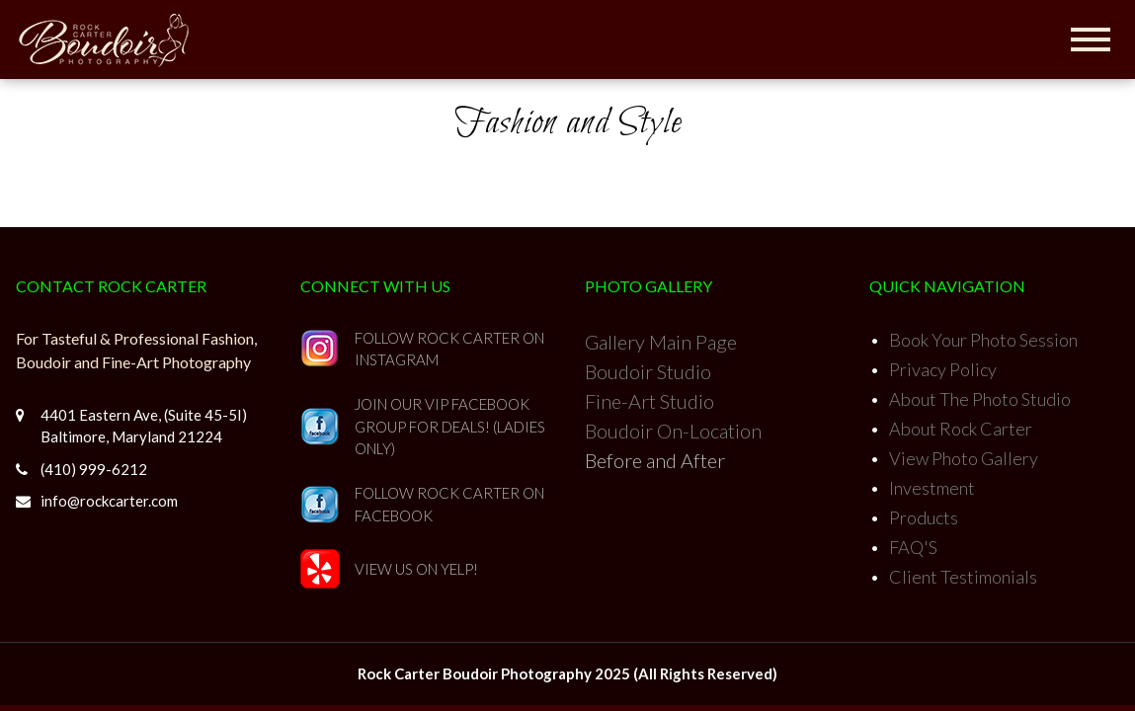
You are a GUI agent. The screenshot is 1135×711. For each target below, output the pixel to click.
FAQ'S (913, 547)
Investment (932, 488)
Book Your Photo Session (983, 340)
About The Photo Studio (980, 399)
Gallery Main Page (661, 342)
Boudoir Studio (648, 371)
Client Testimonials (963, 577)
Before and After (655, 460)
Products (923, 517)
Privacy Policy (943, 369)
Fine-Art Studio (649, 401)
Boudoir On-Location (673, 430)
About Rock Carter (960, 428)
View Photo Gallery (963, 458)
